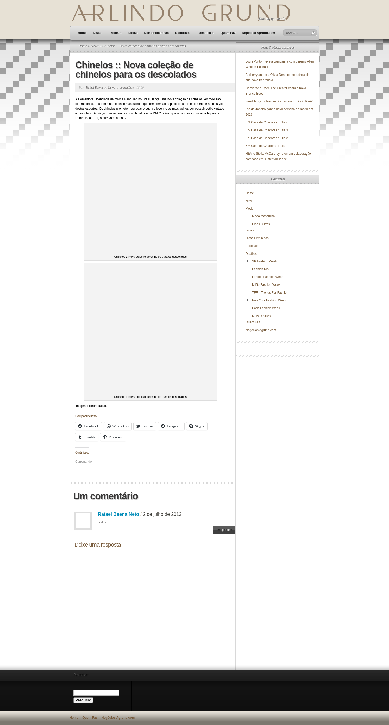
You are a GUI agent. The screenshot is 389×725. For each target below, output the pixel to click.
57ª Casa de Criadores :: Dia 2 (267, 138)
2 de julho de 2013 (162, 514)
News (97, 33)
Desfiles (206, 33)
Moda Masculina (263, 216)
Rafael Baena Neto (118, 514)
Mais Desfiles (261, 316)
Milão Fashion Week (266, 285)
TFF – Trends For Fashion (270, 292)
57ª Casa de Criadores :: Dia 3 (267, 130)
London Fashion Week (267, 277)
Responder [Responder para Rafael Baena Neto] (224, 530)
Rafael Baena (94, 87)
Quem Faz (228, 33)
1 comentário (125, 87)
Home (82, 33)
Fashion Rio (260, 269)
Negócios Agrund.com (258, 33)
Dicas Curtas (261, 224)
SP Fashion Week (264, 261)
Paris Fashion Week (266, 308)
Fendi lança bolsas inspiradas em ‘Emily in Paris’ (279, 101)
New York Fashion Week (269, 300)
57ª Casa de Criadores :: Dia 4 (267, 122)
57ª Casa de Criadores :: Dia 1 (267, 146)
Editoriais (182, 33)
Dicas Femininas (156, 33)
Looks (132, 33)
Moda (116, 33)
